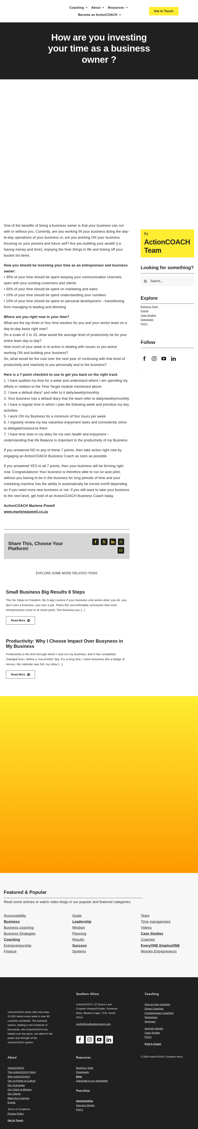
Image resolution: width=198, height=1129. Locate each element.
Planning (79, 934)
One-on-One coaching (157, 1004)
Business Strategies (20, 934)
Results (78, 940)
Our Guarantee (16, 1085)
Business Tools (149, 306)
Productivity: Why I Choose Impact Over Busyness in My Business (64, 643)
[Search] (145, 281)
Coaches (148, 940)
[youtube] (164, 358)
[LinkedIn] (112, 542)
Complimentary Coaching (159, 1013)
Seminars (150, 1021)
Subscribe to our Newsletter (92, 1080)
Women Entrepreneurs (159, 951)
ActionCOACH (16, 1067)
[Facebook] (95, 542)
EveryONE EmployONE (160, 945)
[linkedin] (173, 358)
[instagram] (154, 358)
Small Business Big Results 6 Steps (45, 592)
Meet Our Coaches (18, 1098)
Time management (155, 922)
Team (145, 916)
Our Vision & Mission (20, 1089)
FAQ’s (144, 323)
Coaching (12, 940)
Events (144, 311)
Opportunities (84, 1100)
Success (79, 945)
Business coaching (19, 928)
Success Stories (154, 1028)
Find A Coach (153, 1043)
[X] (104, 542)
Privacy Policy (16, 1113)
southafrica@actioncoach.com (93, 1024)
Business (12, 922)
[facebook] (144, 358)
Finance (10, 951)
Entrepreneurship (17, 945)
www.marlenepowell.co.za (26, 512)
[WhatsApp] (121, 542)
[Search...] (167, 281)
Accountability (15, 916)
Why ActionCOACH (19, 1076)
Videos (146, 928)
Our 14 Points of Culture (21, 1080)
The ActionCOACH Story (22, 1072)
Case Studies (148, 315)
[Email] (121, 550)
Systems (79, 951)
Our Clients (14, 1093)
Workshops (151, 1017)
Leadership (81, 922)
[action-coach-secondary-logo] (27, 991)
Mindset (78, 928)
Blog (79, 1076)
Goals (77, 916)
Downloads (147, 319)
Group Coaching (154, 1008)
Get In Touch (15, 1120)
